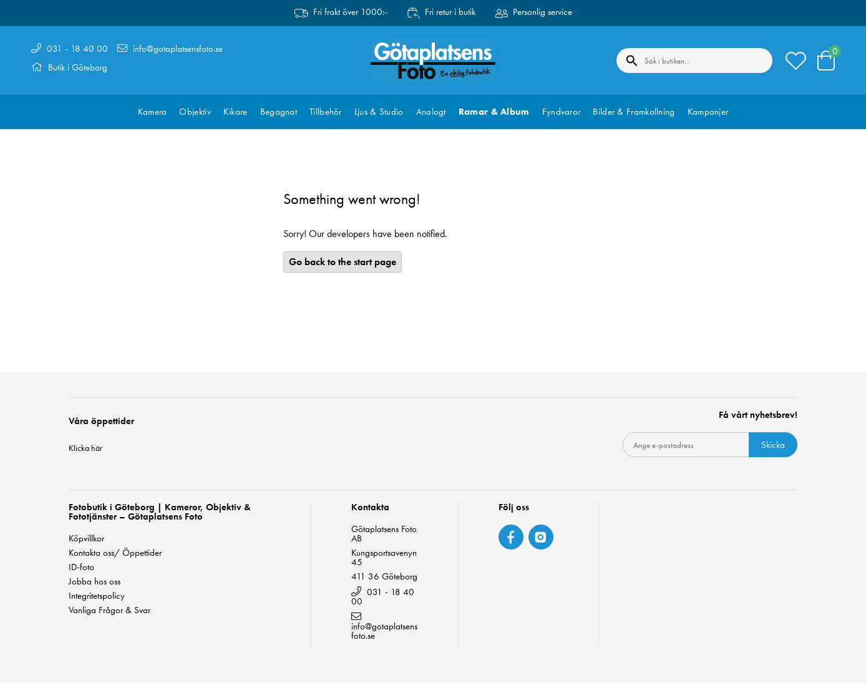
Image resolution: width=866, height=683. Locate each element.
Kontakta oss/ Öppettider (115, 553)
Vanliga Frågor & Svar (109, 610)
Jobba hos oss (94, 581)
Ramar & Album (494, 111)
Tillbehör (325, 111)
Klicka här (85, 447)
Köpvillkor (86, 538)
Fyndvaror (561, 111)
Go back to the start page (342, 261)
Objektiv (194, 111)
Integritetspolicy (97, 596)
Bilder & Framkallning (633, 111)
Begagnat (278, 111)
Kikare (235, 111)
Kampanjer (708, 111)
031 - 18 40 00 (77, 48)
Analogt (431, 111)
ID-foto (81, 567)
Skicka (773, 444)
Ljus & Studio (379, 111)
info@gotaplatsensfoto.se (178, 48)
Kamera (152, 111)
